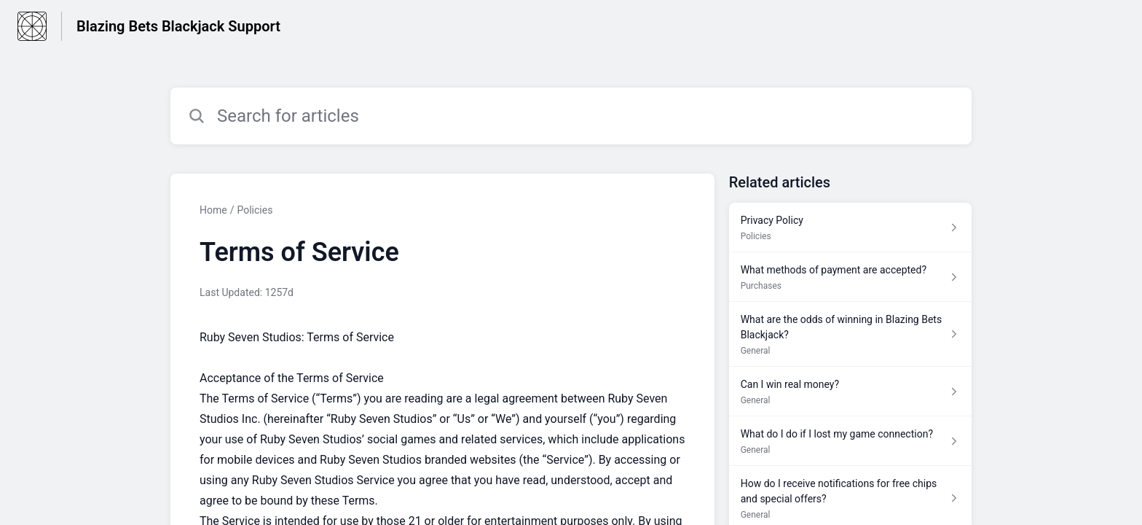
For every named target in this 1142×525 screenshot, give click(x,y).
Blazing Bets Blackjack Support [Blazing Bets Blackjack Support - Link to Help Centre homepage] (178, 26)
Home (213, 210)
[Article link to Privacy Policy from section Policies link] (850, 227)
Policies (254, 210)
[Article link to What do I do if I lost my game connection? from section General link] (850, 441)
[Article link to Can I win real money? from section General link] (850, 391)
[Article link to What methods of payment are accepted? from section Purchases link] (850, 277)
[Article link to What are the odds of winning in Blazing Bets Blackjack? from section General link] (850, 334)
